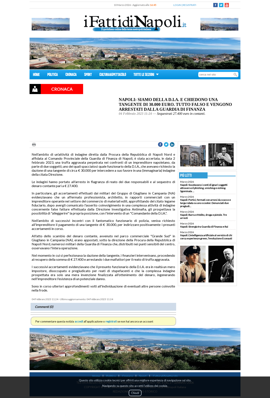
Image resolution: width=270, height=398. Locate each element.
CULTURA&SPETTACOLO (112, 75)
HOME (36, 75)
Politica (111, 376)
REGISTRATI (189, 5)
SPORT (88, 75)
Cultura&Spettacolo (165, 376)
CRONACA (71, 75)
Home (96, 376)
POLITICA (52, 75)
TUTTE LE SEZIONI (146, 75)
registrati (111, 321)
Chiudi (135, 393)
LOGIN (177, 5)
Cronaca (127, 376)
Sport (142, 376)
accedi (79, 321)
